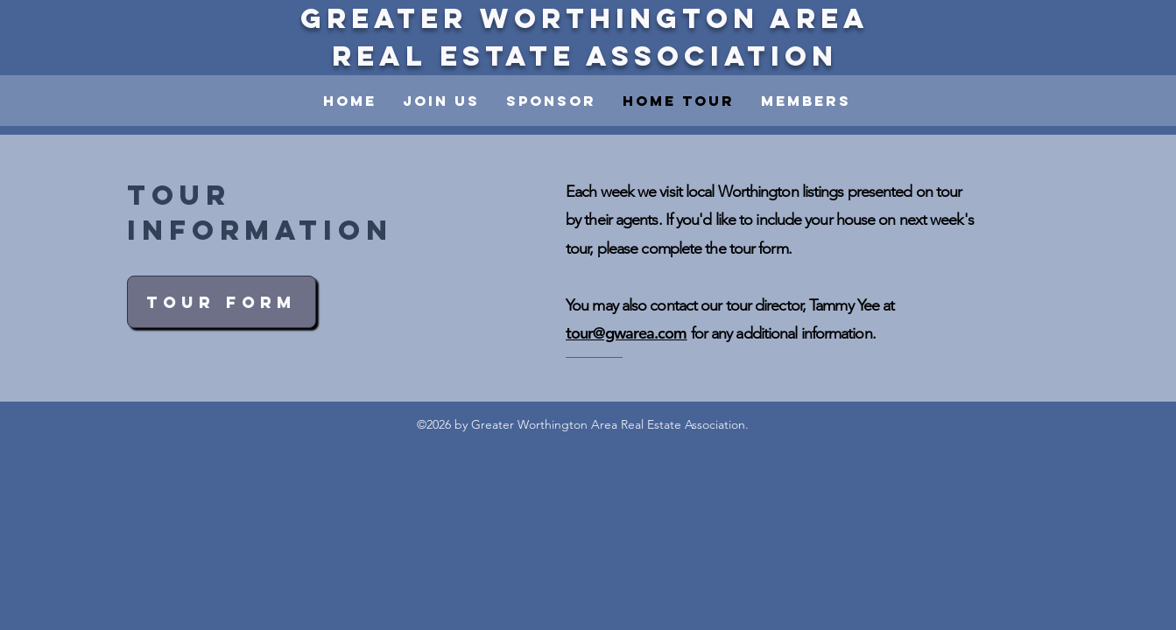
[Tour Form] (221, 302)
